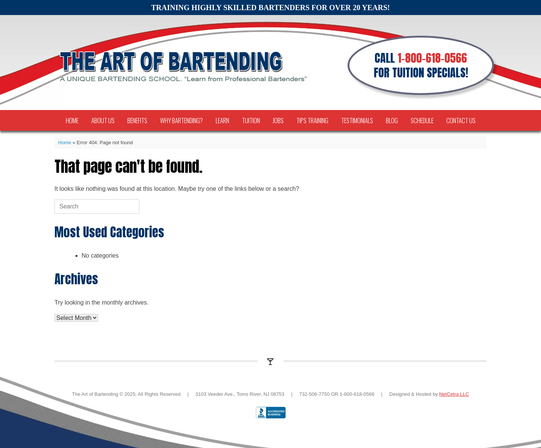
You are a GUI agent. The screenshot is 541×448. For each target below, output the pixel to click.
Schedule (422, 120)
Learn (222, 120)
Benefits (137, 120)
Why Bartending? (181, 120)
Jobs (278, 120)
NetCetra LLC (454, 394)
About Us (103, 120)
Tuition (251, 120)
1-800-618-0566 (432, 58)
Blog (392, 120)
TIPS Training (312, 120)
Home (72, 120)
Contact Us (461, 120)
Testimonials (357, 120)
